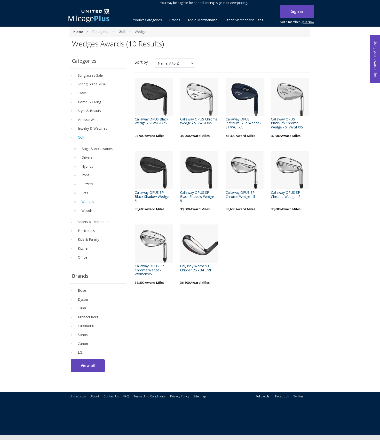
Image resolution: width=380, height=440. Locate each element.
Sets (84, 193)
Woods (87, 210)
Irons (85, 175)
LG (80, 352)
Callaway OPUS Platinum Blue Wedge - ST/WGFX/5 (243, 123)
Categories (100, 31)
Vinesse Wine (88, 119)
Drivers (87, 157)
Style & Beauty (89, 110)
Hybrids (87, 166)
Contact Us (111, 396)
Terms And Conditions (150, 396)
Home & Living (89, 102)
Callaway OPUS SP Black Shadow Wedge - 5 (153, 197)
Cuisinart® (86, 326)
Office (82, 257)
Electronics (86, 230)
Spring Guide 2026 (92, 84)
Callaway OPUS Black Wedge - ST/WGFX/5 (151, 121)
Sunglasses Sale (90, 75)
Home (78, 31)
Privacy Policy (179, 396)
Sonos (83, 334)
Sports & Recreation (94, 221)
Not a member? (297, 22)
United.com (78, 396)
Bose (82, 290)
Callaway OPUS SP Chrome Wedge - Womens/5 (149, 270)
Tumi (82, 308)
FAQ (126, 396)
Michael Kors (88, 317)
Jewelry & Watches (92, 128)
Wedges (87, 201)
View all (88, 365)
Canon (83, 343)
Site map (199, 396)
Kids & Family (88, 239)
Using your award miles (375, 59)
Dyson (83, 299)
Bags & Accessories (97, 148)
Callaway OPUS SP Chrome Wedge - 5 (240, 195)
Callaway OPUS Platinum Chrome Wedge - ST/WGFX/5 (287, 123)
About (94, 396)
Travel (82, 93)
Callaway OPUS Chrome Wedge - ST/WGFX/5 (199, 121)
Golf (122, 31)
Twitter (298, 396)
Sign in (297, 11)
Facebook (282, 396)
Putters (87, 184)
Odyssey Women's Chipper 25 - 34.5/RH (196, 268)
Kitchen (83, 248)
